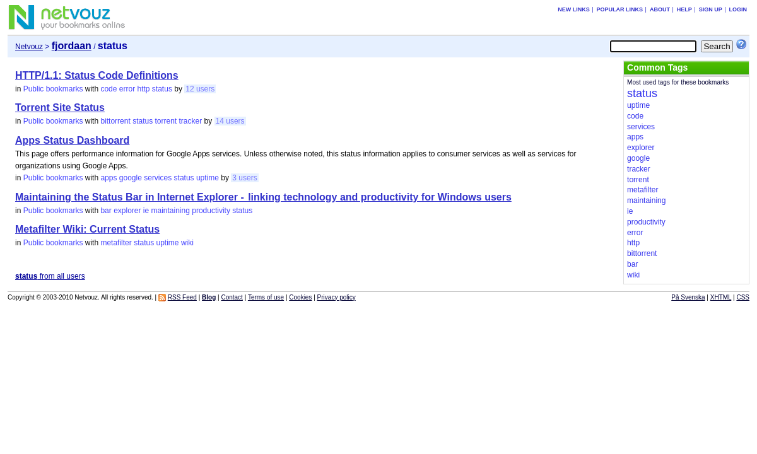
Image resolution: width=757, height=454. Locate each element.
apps (108, 177)
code (108, 88)
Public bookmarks (53, 88)
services (158, 177)
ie (146, 210)
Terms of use (266, 297)
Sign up (710, 9)
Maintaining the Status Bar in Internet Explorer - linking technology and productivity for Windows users (263, 197)
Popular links (620, 9)
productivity (211, 210)
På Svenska (688, 297)
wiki (187, 242)
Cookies (300, 297)
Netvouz (29, 46)
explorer (127, 210)
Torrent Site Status (60, 107)
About (660, 9)
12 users (199, 88)
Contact (231, 297)
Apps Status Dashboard (72, 140)
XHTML (721, 297)
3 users (244, 177)
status (162, 88)
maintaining (170, 210)
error (127, 88)
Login (738, 9)
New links (574, 9)
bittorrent (115, 121)
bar (105, 210)
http (144, 88)
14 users (230, 121)
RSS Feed (182, 297)
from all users (50, 276)
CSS (742, 297)
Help (684, 9)
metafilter (115, 242)
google (130, 177)
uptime (207, 177)
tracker (190, 121)
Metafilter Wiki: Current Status (87, 229)
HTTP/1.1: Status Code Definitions (97, 75)
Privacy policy (336, 297)
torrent (166, 121)
